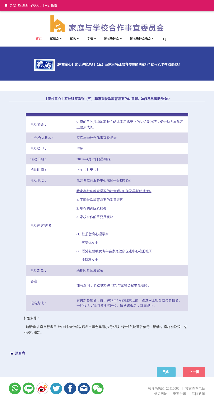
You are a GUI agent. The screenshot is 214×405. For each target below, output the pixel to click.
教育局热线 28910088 (164, 388)
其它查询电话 (195, 388)
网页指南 (51, 5)
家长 (73, 38)
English (23, 5)
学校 (90, 38)
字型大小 (36, 5)
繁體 (13, 5)
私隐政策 (198, 394)
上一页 (194, 372)
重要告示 (179, 394)
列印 (166, 372)
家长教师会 (111, 38)
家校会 (54, 38)
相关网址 (160, 394)
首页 (39, 38)
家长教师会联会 (140, 38)
